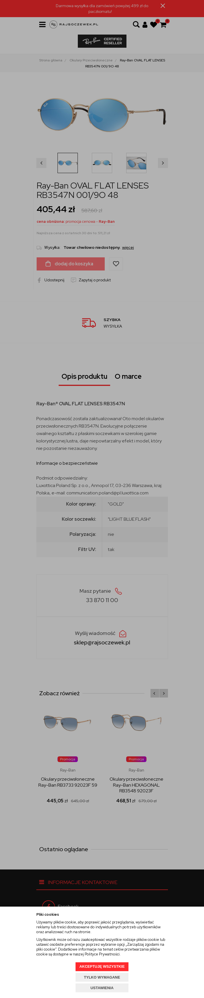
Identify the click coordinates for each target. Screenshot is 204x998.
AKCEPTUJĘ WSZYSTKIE (101, 966)
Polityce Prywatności (102, 954)
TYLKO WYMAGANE (102, 977)
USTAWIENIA (102, 988)
